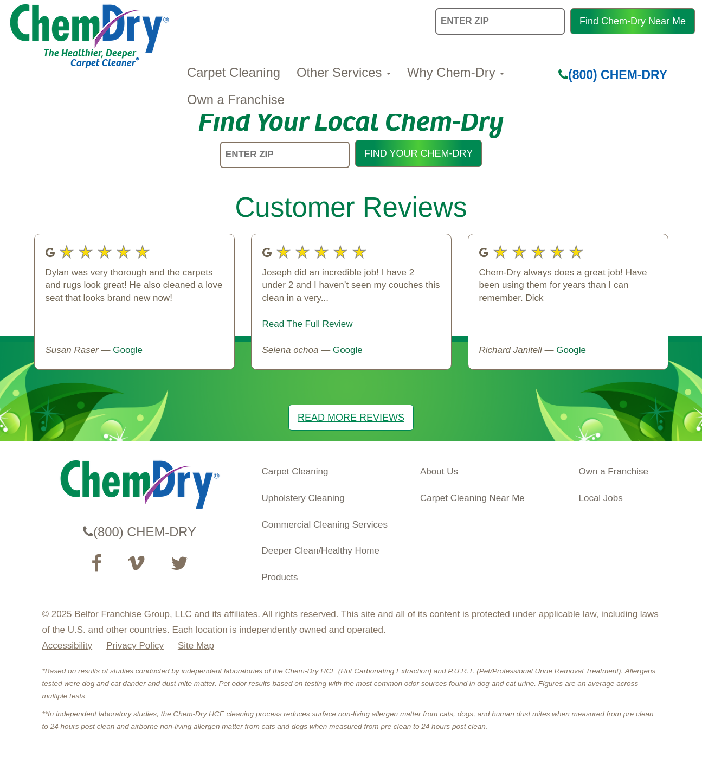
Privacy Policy (135, 645)
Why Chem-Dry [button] (455, 72)
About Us (439, 471)
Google (128, 350)
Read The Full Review (307, 324)
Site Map (196, 645)
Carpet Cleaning (233, 72)
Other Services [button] (344, 72)
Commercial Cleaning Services (325, 524)
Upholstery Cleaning (303, 498)
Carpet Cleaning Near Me (472, 498)
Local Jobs (601, 498)
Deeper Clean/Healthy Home (320, 551)
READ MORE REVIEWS (351, 417)
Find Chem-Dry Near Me (632, 21)
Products (280, 577)
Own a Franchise (236, 99)
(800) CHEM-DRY (612, 75)
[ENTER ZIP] (285, 155)
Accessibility (67, 645)
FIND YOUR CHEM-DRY (418, 153)
